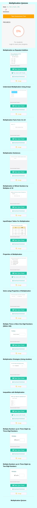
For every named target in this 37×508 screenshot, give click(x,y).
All (7, 7)
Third (10, 7)
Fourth (14, 7)
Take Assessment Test (18, 16)
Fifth (18, 7)
